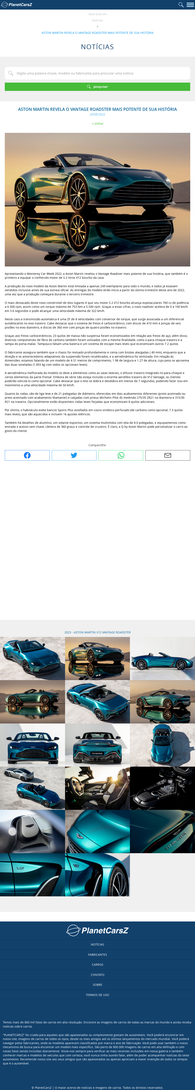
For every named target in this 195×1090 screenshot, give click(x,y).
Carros (97, 965)
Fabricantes (97, 955)
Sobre (97, 985)
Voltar (99, 123)
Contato (97, 975)
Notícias (97, 20)
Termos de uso (97, 995)
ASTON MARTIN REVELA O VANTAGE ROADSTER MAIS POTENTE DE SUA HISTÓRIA (97, 33)
